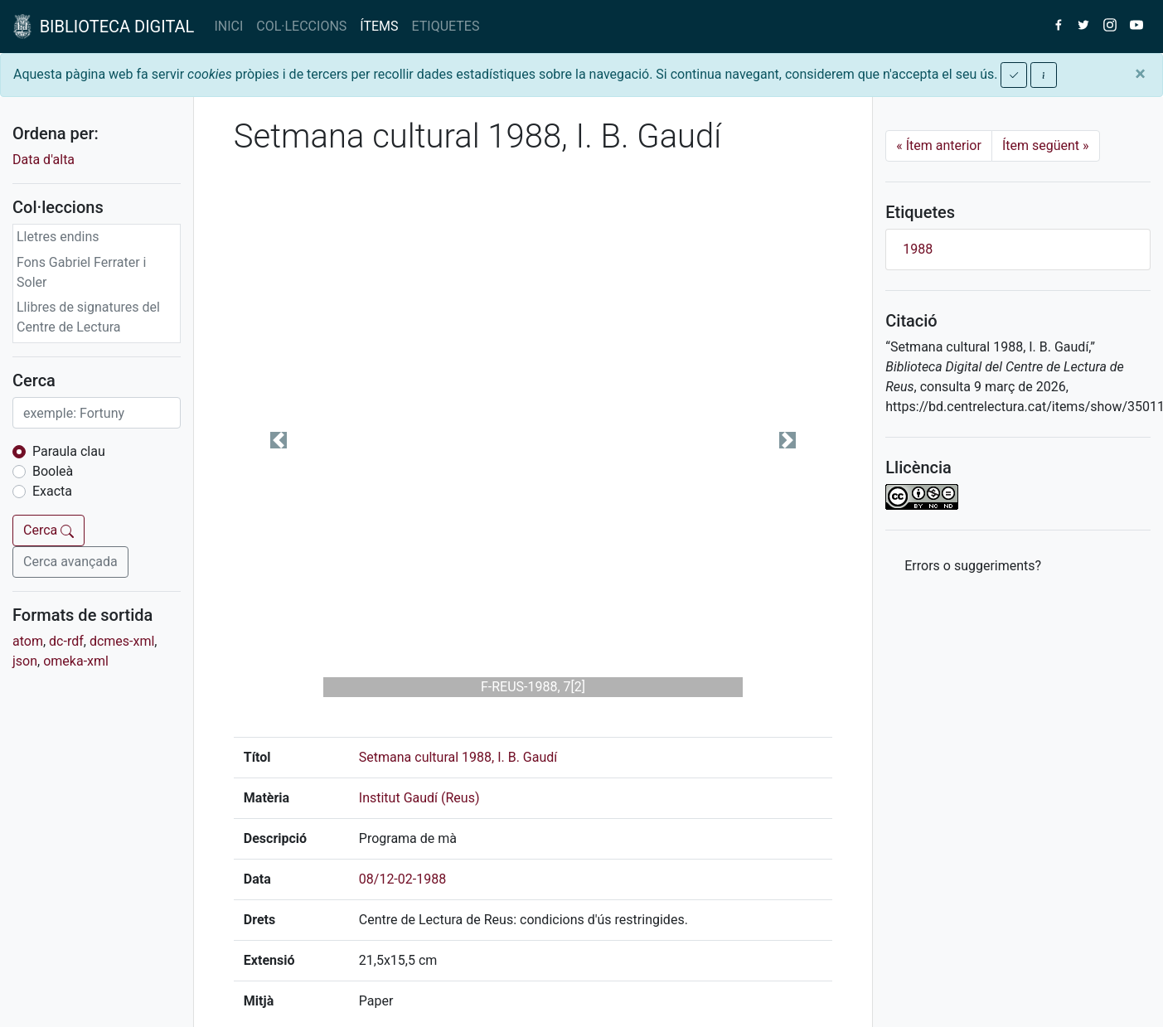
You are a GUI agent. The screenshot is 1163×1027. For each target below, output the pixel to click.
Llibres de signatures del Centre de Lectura (88, 317)
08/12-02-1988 (402, 879)
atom (27, 641)
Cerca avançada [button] (70, 561)
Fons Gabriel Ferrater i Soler (82, 272)
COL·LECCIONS (301, 26)
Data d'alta (43, 159)
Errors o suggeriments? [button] (972, 566)
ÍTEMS (379, 26)
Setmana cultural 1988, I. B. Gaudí (458, 757)
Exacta (52, 491)
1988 (918, 249)
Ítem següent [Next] (1045, 145)
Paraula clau (68, 451)
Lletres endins (58, 237)
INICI (228, 26)
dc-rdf (66, 641)
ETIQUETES (446, 26)
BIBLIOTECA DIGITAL (103, 26)
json (24, 661)
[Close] (1140, 74)
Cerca (48, 530)
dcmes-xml (122, 641)
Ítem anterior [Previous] (938, 145)
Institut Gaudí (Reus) (419, 798)
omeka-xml (76, 661)
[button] (278, 440)
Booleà (52, 471)
